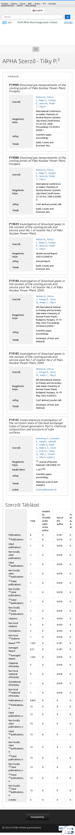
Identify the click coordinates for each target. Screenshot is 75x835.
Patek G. (51, 457)
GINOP (20, 6)
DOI (38, 489)
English (38, 10)
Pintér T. (44, 302)
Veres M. (43, 103)
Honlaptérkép (37, 817)
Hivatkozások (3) (48, 489)
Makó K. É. (44, 448)
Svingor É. (44, 299)
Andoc (37, 4)
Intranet (52, 4)
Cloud (22, 4)
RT (44, 4)
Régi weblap (30, 6)
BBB (30, 4)
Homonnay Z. (42, 438)
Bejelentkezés (7, 6)
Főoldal (4, 4)
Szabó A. (43, 444)
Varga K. (43, 441)
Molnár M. (41, 97)
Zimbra (14, 4)
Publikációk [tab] (13, 76)
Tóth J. (42, 454)
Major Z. (43, 100)
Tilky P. (42, 106)
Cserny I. (43, 451)
